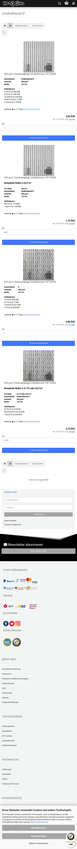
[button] (5, 26)
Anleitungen (7, 769)
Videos (5, 779)
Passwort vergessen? (12, 525)
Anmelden (39, 514)
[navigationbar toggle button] (73, 3)
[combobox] (21, 26)
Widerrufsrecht (8, 683)
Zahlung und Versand (10, 784)
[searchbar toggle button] (59, 3)
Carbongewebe (8, 726)
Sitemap (5, 698)
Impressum (6, 674)
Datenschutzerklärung (39, 822)
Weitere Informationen (38, 843)
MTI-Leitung (7, 736)
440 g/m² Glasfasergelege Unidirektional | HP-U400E (30, 74)
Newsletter (6, 774)
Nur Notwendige (38, 836)
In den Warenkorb (38, 138)
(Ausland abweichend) (31, 109)
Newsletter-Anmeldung (11, 669)
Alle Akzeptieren (38, 828)
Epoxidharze (7, 731)
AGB (4, 688)
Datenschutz (7, 693)
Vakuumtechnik (8, 741)
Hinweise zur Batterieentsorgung (15, 679)
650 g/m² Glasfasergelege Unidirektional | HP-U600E (30, 282)
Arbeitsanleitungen (9, 745)
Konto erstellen (10, 521)
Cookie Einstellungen (10, 702)
